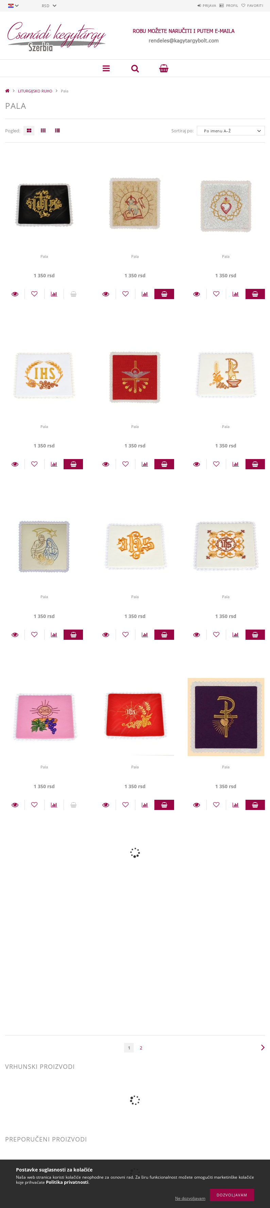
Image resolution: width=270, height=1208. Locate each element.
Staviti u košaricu (164, 294)
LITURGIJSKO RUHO (35, 90)
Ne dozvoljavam (190, 1198)
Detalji (14, 294)
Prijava (192, 5)
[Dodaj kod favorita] (34, 294)
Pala (44, 256)
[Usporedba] (54, 294)
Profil (221, 5)
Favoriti (252, 5)
